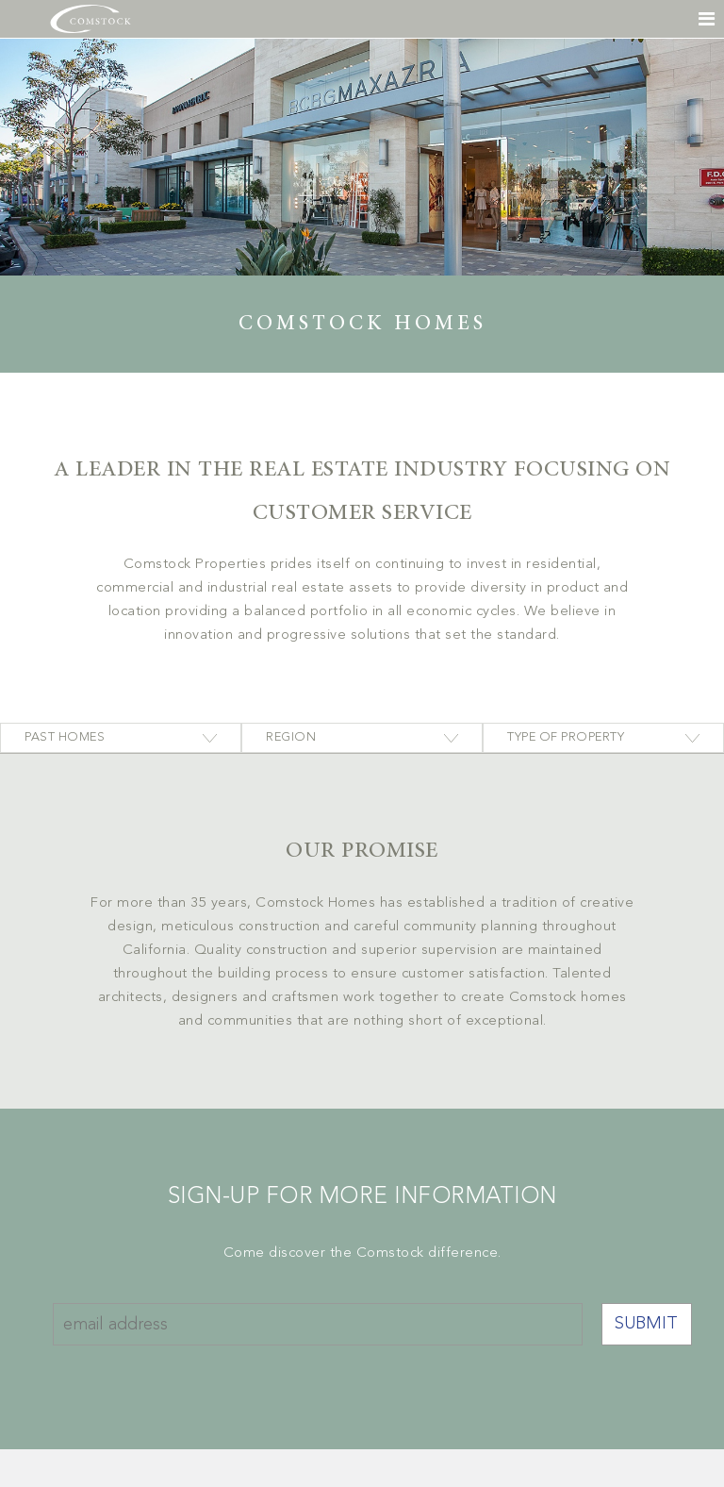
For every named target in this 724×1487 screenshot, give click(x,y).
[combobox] (120, 738)
